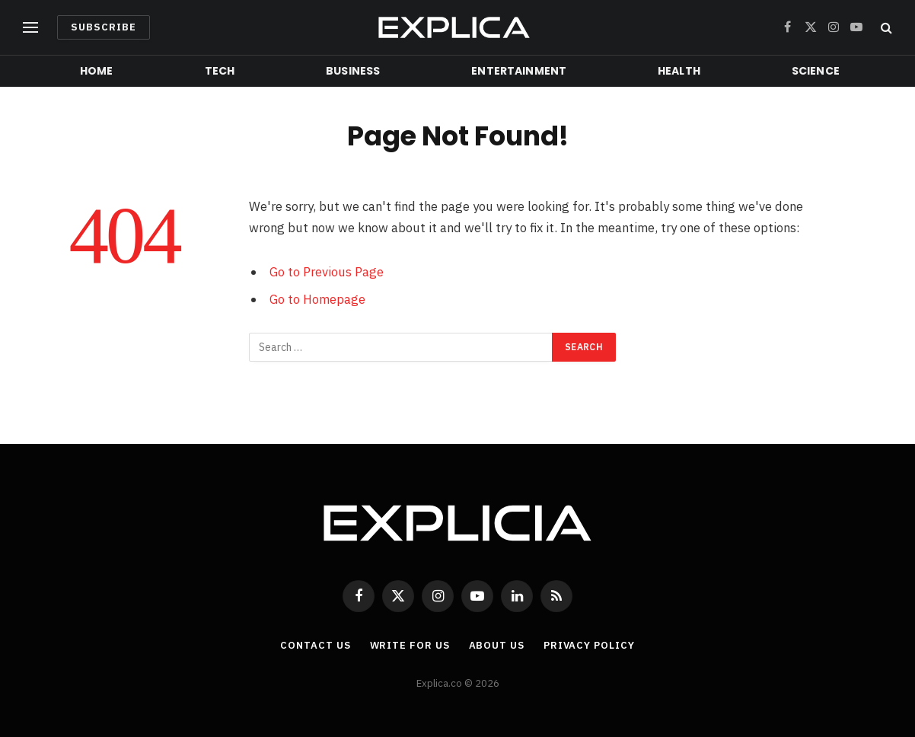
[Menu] (30, 28)
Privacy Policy (589, 645)
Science (816, 70)
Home (96, 70)
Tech (220, 70)
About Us (496, 645)
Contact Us (315, 645)
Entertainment (518, 70)
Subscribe (103, 27)
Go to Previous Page (326, 271)
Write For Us (410, 645)
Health (679, 70)
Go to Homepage (317, 299)
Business (353, 70)
